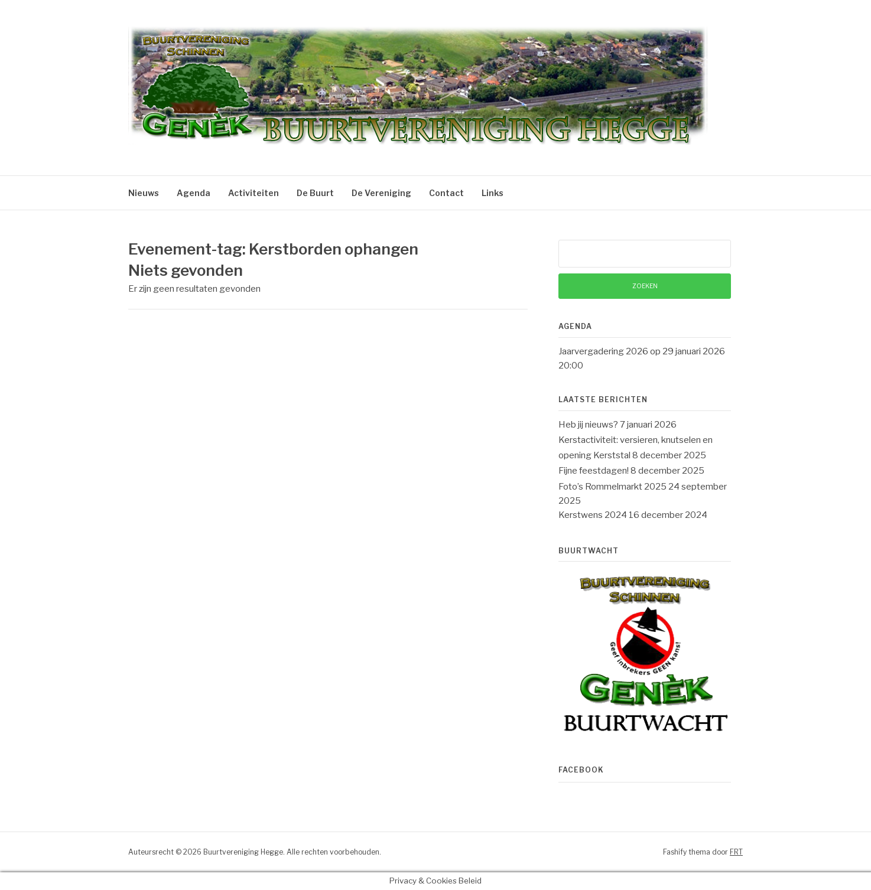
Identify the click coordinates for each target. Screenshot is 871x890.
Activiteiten (253, 193)
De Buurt (315, 193)
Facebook (581, 769)
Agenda (193, 193)
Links (492, 193)
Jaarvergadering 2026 (603, 351)
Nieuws (143, 193)
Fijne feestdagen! (593, 470)
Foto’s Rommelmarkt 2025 (612, 486)
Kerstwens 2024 (592, 515)
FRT (736, 851)
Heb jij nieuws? (588, 424)
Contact (446, 193)
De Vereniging (381, 193)
